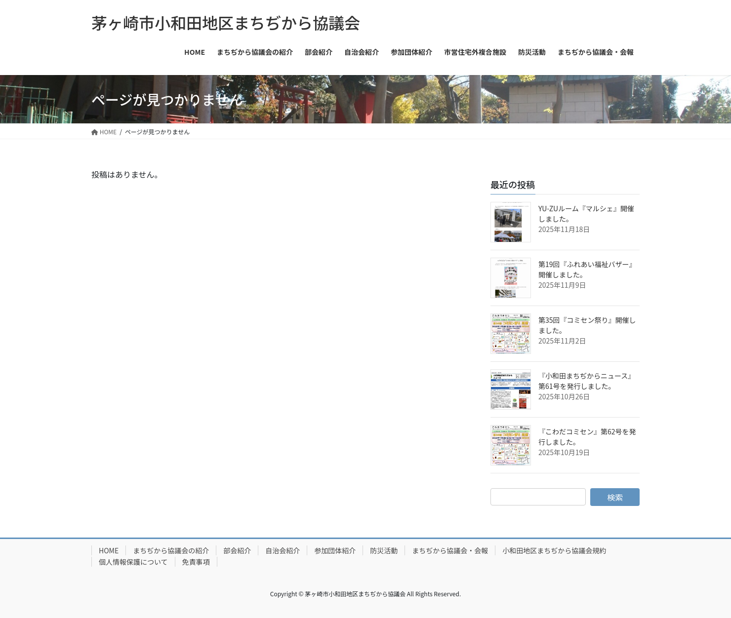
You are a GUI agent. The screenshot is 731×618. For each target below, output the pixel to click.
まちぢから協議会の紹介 (171, 550)
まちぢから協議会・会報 (450, 550)
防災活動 (384, 550)
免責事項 (196, 562)
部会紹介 (237, 550)
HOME (109, 550)
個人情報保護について (133, 562)
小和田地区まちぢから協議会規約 (554, 550)
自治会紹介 (282, 550)
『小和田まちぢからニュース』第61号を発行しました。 (586, 381)
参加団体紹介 (335, 550)
